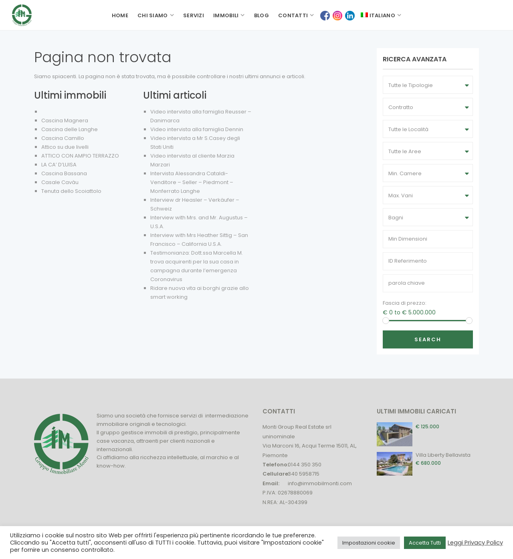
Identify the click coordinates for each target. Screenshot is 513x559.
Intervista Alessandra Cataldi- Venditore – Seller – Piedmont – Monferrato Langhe (191, 182)
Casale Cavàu (60, 182)
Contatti (293, 15)
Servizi (193, 15)
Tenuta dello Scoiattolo (71, 191)
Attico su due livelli (65, 147)
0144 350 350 (304, 464)
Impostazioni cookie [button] (368, 543)
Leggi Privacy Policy (475, 542)
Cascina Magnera (64, 120)
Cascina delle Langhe (69, 129)
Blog (261, 15)
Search (427, 339)
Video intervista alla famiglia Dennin (196, 129)
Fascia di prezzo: (404, 303)
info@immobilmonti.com (320, 483)
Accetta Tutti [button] (425, 543)
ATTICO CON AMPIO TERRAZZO (80, 156)
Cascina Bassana (64, 173)
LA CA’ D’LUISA (59, 164)
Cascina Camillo (62, 138)
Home (120, 15)
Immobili (225, 15)
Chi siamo (152, 15)
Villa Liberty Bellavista (443, 455)
